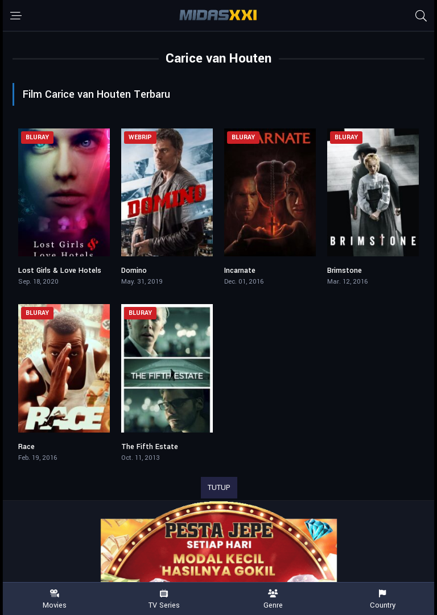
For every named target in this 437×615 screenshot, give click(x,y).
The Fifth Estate (149, 447)
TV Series (163, 599)
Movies (54, 599)
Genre (273, 599)
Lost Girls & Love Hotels (59, 270)
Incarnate (239, 270)
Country (382, 599)
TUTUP (219, 488)
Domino (134, 270)
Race (26, 447)
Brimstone (344, 270)
